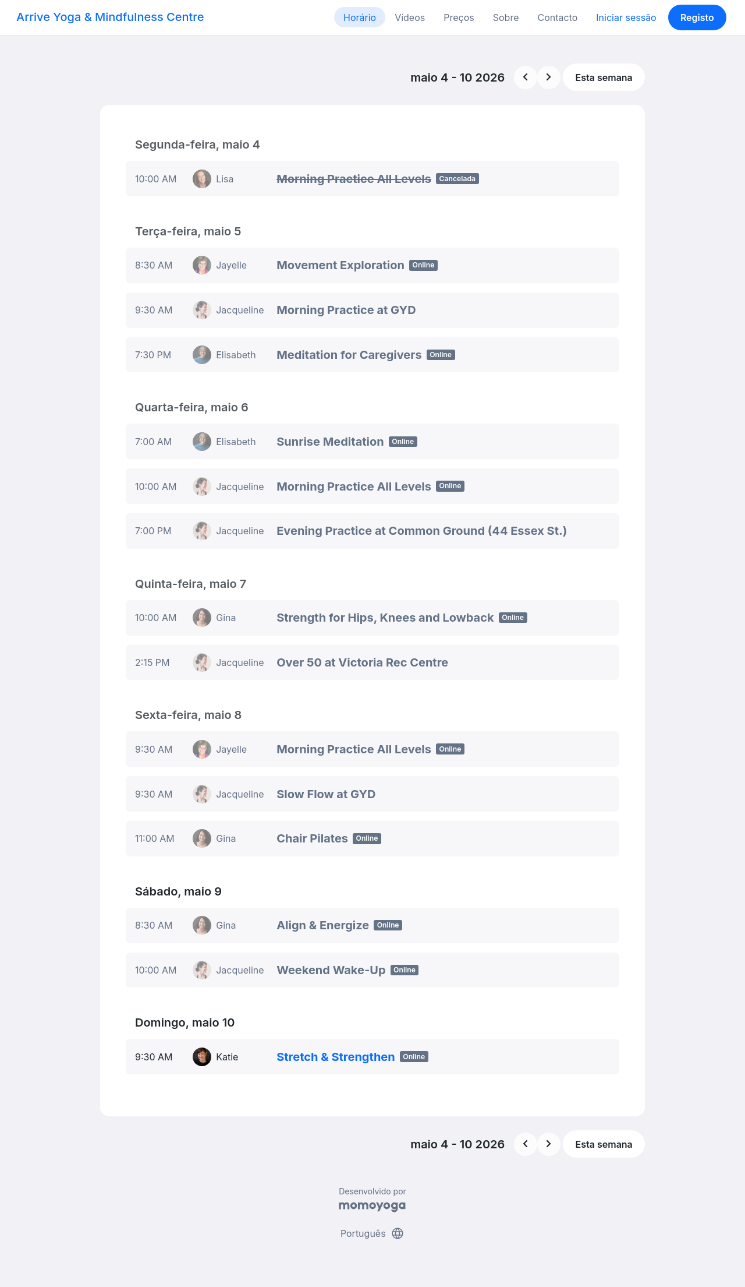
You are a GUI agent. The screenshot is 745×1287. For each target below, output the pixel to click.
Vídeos (410, 17)
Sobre (506, 17)
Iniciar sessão (626, 17)
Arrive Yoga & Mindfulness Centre (110, 17)
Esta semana (604, 77)
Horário (359, 17)
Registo (697, 17)
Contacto (557, 17)
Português (372, 1233)
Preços (459, 17)
